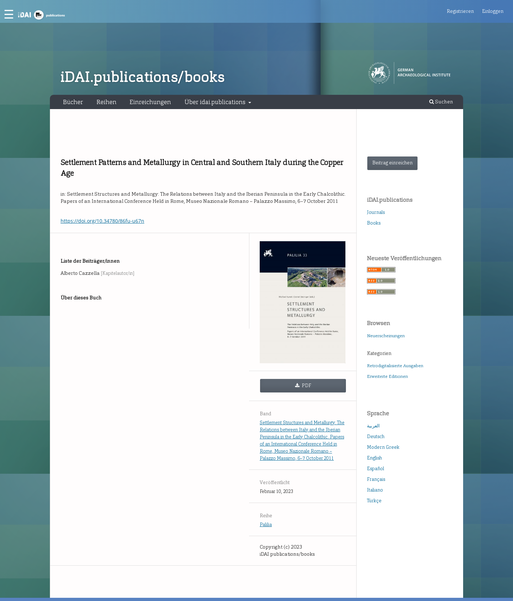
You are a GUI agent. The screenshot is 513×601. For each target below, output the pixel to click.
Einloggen (492, 11)
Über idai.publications (216, 102)
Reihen (106, 102)
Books (373, 223)
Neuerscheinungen (386, 336)
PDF (306, 385)
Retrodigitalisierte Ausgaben (395, 366)
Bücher (73, 102)
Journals (376, 212)
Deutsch (375, 436)
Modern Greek (383, 447)
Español (375, 469)
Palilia (266, 525)
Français (376, 479)
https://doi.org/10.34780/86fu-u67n (102, 220)
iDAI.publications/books (142, 77)
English (374, 458)
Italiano (375, 490)
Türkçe (374, 501)
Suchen (441, 101)
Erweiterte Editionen (387, 376)
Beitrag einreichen (392, 163)
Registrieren (460, 11)
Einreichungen (150, 102)
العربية (373, 426)
